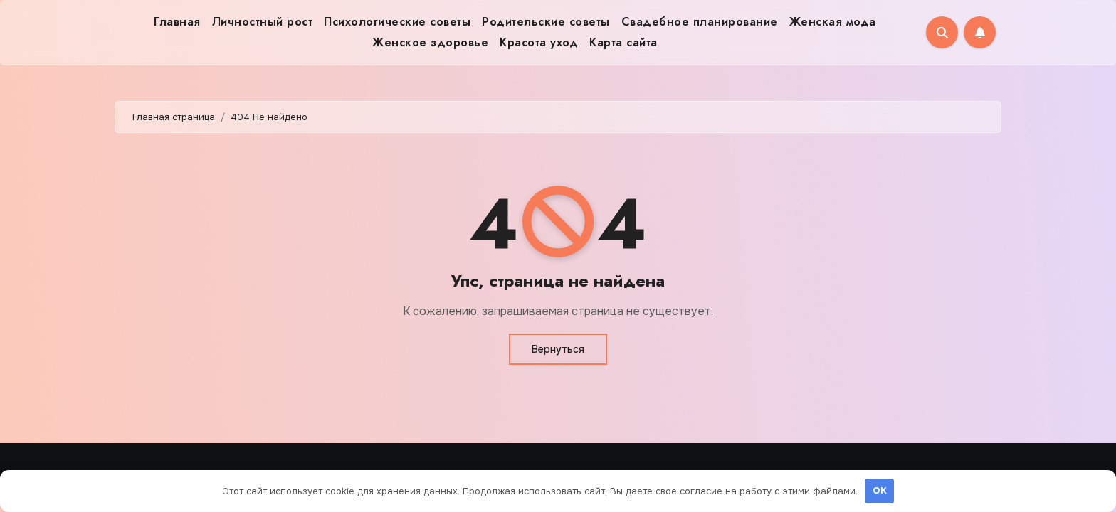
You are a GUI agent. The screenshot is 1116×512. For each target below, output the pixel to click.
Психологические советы (397, 22)
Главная (177, 22)
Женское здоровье (430, 42)
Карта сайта (623, 42)
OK (880, 490)
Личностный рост (262, 22)
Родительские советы (546, 22)
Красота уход (539, 42)
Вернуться (558, 349)
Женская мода (832, 22)
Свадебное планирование (699, 22)
